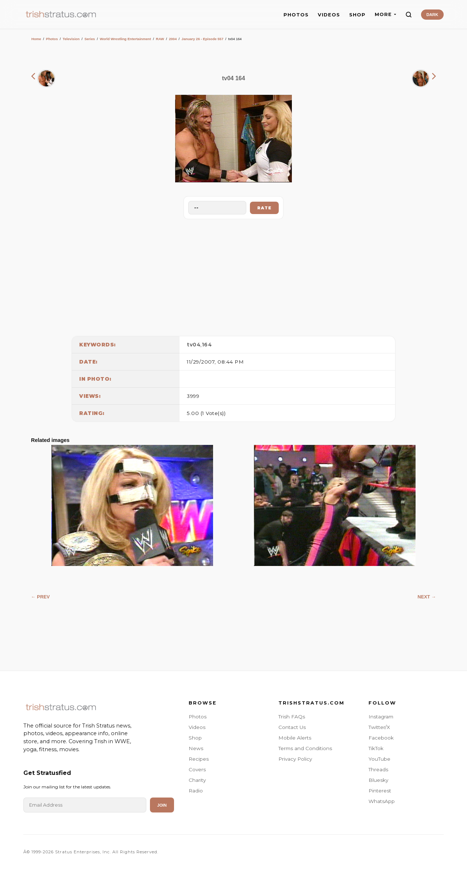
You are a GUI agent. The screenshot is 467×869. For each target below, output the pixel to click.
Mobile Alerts (294, 738)
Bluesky (378, 780)
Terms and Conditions (305, 748)
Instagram (380, 716)
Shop (195, 738)
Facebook (381, 738)
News (196, 748)
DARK (432, 14)
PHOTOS (296, 15)
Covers (197, 769)
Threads (378, 769)
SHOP (357, 15)
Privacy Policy (295, 759)
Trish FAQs (291, 716)
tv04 (193, 345)
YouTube (379, 759)
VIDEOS (329, 15)
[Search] (408, 14)
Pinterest (379, 791)
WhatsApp (381, 801)
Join (162, 805)
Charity (197, 780)
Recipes (199, 759)
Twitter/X (379, 727)
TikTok (375, 748)
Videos (197, 727)
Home (36, 39)
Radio (196, 791)
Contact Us (292, 727)
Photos (52, 39)
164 (207, 345)
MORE (385, 14)
